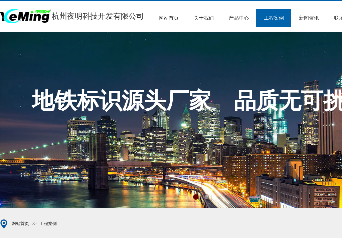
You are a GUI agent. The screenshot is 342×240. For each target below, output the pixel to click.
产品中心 (239, 18)
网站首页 (169, 18)
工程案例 (274, 18)
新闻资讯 (309, 18)
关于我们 (204, 18)
